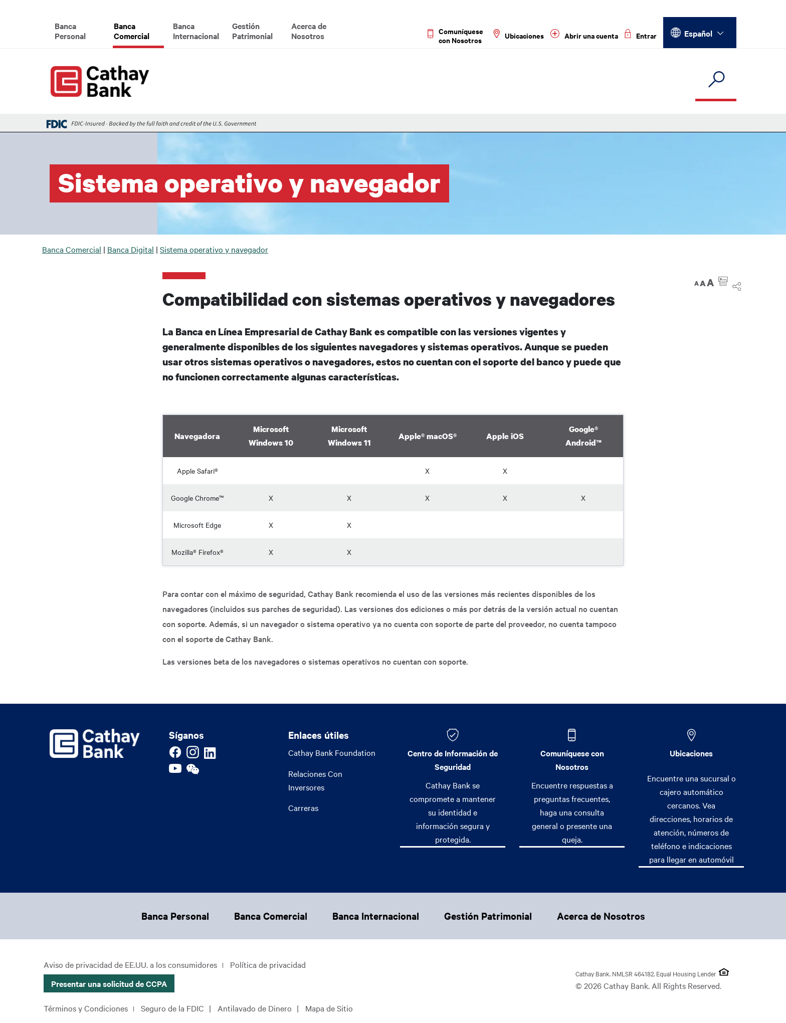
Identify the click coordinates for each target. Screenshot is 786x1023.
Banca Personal (70, 30)
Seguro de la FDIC (172, 1008)
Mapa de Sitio (329, 1008)
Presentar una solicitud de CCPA (109, 983)
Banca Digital (130, 249)
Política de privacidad (268, 964)
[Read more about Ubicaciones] (518, 35)
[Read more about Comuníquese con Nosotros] (457, 36)
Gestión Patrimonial (252, 30)
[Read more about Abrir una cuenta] (584, 35)
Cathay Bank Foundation (331, 752)
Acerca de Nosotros (308, 30)
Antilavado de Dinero (255, 1008)
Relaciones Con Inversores (315, 780)
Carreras (303, 807)
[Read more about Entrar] (641, 35)
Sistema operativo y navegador (214, 249)
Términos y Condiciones (86, 1008)
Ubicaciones (691, 752)
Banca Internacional (196, 30)
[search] (716, 80)
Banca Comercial (131, 30)
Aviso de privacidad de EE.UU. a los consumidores (130, 964)
